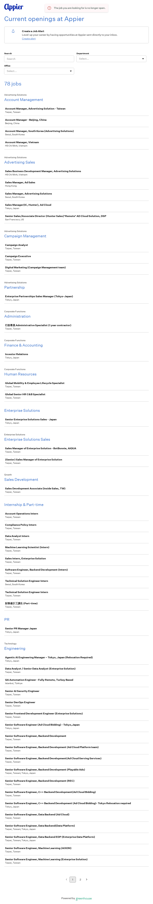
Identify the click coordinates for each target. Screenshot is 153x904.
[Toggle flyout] (143, 59)
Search (8, 53)
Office (7, 65)
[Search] (39, 59)
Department (82, 53)
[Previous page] (66, 879)
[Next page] (86, 879)
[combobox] (79, 59)
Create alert (29, 38)
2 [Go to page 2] (80, 879)
